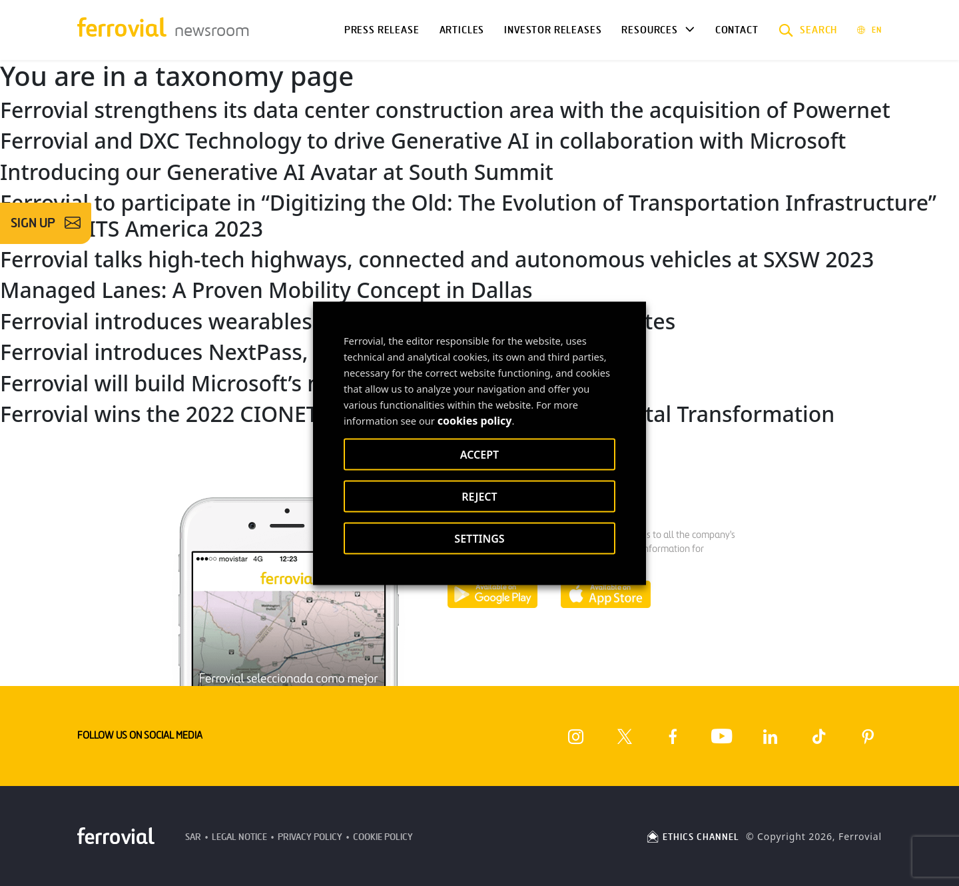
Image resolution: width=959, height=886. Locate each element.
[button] (808, 30)
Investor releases (552, 30)
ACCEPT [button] (479, 454)
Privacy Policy (310, 837)
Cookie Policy (383, 837)
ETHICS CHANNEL (692, 837)
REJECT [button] (479, 496)
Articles (462, 30)
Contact (737, 30)
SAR (193, 837)
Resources (649, 30)
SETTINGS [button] (479, 538)
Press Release (382, 30)
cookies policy (475, 420)
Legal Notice (239, 837)
